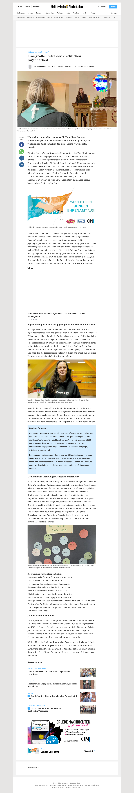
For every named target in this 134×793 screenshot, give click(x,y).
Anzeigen (76, 13)
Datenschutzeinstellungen (90, 785)
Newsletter (36, 7)
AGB (36, 785)
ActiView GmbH (77, 787)
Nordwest (30, 17)
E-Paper (27, 7)
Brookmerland (58, 17)
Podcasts (60, 13)
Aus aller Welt (40, 17)
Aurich (49, 17)
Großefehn (69, 17)
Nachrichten (21, 13)
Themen (38, 13)
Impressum (52, 785)
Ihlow (77, 17)
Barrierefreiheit (62, 785)
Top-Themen (21, 17)
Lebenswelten (49, 13)
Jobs (68, 13)
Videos (30, 13)
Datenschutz (43, 785)
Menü (18, 6)
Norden (83, 17)
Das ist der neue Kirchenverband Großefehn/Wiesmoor (45, 709)
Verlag (93, 13)
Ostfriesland (107, 17)
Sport (115, 17)
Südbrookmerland (94, 17)
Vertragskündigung (74, 785)
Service (84, 13)
